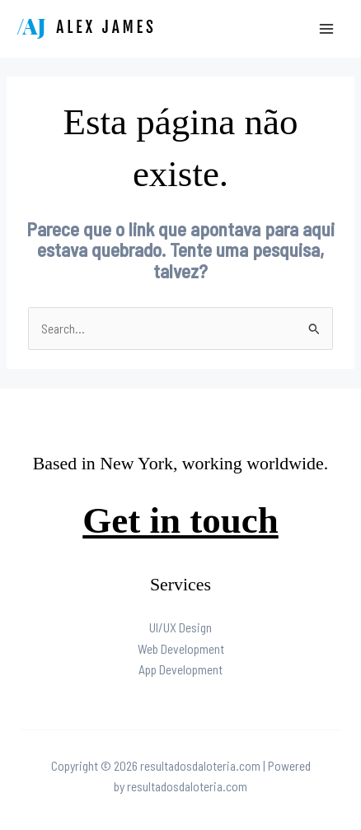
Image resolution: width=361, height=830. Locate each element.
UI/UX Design (180, 627)
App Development (180, 669)
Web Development (181, 648)
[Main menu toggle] (327, 28)
